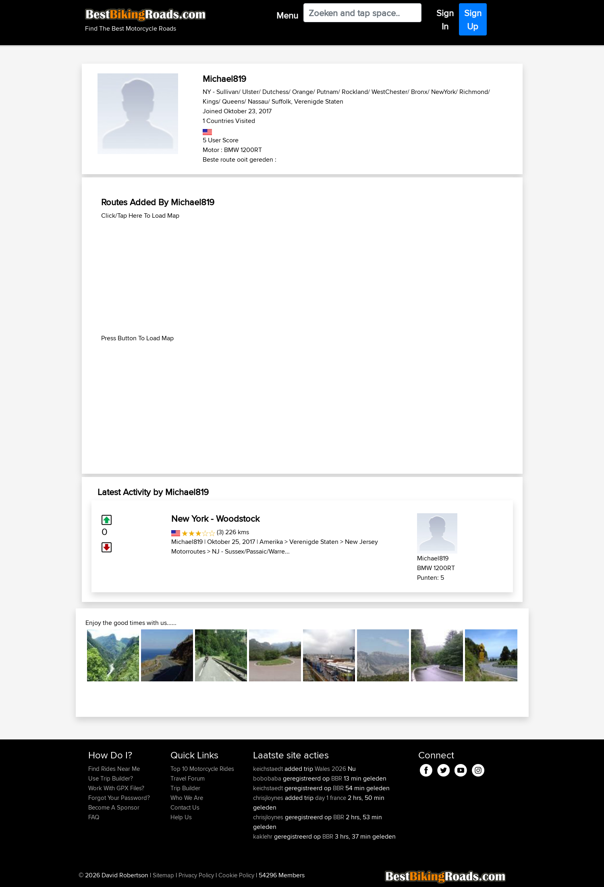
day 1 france (330, 797)
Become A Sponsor (113, 807)
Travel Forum (187, 778)
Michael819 (187, 541)
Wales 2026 (330, 768)
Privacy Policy (196, 875)
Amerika (271, 541)
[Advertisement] (302, 277)
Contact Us (184, 807)
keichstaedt (268, 768)
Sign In (445, 19)
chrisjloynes (269, 797)
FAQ (93, 817)
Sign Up (473, 19)
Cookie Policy (236, 875)
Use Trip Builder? (110, 778)
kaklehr (263, 836)
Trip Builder (185, 788)
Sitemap (163, 875)
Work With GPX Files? (116, 788)
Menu (287, 15)
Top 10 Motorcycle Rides (202, 768)
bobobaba (268, 778)
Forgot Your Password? (119, 797)
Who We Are (186, 797)
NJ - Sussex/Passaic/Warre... (251, 551)
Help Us (181, 817)
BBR (336, 778)
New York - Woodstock (215, 518)
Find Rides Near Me (114, 768)
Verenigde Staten (313, 541)
